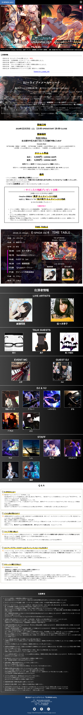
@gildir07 (45, 704)
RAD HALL (41, 138)
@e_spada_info (45, 703)
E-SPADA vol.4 (7, 2)
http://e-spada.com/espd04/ (43, 700)
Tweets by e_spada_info (41, 71)
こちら (43, 164)
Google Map (41, 144)
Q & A (46, 169)
